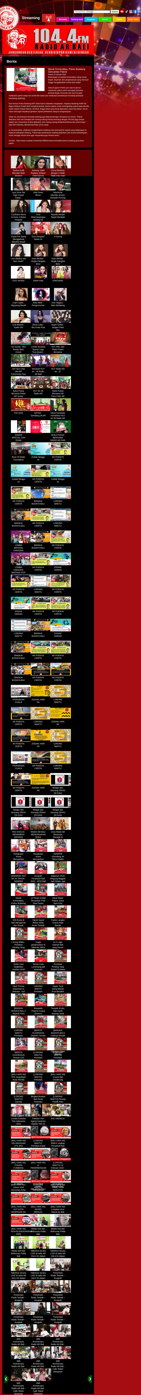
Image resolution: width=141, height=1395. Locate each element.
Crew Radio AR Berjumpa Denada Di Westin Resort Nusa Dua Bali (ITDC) (60, 837)
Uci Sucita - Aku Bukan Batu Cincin (21, 348)
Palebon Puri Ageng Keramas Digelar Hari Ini (41, 1120)
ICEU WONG (21, 279)
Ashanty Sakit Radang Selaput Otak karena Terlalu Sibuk (41, 173)
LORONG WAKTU (60, 501)
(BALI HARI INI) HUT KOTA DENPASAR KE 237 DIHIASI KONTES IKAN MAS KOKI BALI (21, 1212)
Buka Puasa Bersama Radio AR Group (21, 392)
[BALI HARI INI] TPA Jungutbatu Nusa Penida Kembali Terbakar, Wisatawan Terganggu (21, 1081)
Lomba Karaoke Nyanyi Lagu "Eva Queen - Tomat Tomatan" (41, 350)
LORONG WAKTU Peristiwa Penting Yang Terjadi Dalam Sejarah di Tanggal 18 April (21, 1037)
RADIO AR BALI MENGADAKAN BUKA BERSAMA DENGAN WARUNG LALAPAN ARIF (41, 839)
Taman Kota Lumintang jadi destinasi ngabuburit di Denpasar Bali (41, 968)
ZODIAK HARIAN (60, 567)
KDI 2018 (21, 412)
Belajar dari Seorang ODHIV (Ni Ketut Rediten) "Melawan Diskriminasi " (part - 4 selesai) (60, 817)
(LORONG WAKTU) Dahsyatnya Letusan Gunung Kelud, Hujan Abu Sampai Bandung (41, 1191)
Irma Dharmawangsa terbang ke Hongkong (41, 217)
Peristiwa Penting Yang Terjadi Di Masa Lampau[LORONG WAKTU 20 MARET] (60, 970)
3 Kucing (60, 235)
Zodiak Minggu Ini (41, 457)
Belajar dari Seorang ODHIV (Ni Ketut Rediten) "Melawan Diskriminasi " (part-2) (21, 817)
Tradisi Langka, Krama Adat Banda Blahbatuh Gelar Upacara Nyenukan (60, 925)
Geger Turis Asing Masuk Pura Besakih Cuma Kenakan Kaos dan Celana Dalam (60, 992)
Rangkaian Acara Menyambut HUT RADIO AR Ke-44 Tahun (21, 858)
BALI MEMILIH (60, 1117)
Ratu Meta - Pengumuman (41, 302)
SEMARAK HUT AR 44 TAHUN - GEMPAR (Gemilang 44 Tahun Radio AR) (21, 881)
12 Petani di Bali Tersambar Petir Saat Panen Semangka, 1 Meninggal (41, 902)
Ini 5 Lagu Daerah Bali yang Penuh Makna (60, 945)
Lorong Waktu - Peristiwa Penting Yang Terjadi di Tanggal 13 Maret (21, 948)
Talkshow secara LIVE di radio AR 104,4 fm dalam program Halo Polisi (41, 1255)
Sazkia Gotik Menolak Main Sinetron (21, 172)
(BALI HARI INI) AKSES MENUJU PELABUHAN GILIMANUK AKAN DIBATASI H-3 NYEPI (41, 1213)
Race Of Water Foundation (21, 457)
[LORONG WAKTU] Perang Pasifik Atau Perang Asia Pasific (60, 1100)
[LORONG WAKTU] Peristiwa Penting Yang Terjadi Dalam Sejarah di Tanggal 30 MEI (41, 1081)
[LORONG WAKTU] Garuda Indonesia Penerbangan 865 (21, 1102)
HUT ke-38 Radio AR (41, 391)
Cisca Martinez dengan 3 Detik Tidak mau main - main (60, 173)
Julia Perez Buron (41, 192)
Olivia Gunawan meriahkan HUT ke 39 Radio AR (60, 414)
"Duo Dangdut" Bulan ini (41, 236)
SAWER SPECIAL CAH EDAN (21, 436)
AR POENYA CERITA (60, 457)
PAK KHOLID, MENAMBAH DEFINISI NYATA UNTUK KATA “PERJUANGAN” (21, 837)
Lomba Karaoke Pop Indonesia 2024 (21, 1120)
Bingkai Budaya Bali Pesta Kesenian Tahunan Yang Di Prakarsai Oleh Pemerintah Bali (41, 1103)
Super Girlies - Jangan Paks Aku (60, 326)
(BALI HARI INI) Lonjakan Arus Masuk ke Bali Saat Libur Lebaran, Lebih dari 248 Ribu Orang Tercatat (60, 1213)
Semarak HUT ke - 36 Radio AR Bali (41, 370)
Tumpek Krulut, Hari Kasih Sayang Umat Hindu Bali (60, 1011)
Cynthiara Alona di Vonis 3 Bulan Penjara (21, 216)
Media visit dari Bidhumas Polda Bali (41, 1230)
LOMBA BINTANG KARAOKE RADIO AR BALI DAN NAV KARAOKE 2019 (21, 551)
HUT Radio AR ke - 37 (60, 369)
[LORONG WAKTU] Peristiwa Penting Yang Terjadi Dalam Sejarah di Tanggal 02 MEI (41, 1059)
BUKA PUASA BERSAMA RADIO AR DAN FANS (60, 438)
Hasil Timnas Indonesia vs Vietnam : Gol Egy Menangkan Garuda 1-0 (21, 990)
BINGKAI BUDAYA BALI (41, 501)
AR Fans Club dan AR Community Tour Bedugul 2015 (21, 372)
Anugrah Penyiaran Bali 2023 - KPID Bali (41, 877)
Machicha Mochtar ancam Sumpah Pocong (60, 194)
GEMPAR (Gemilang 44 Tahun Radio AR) (60, 857)
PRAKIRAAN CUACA (21, 699)
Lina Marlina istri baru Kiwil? (21, 258)
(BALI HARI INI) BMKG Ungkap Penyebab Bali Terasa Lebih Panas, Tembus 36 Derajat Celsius (60, 1147)
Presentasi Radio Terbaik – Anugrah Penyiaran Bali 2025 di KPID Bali (60, 1278)
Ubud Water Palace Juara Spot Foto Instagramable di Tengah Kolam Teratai (60, 903)
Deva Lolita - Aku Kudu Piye (41, 325)
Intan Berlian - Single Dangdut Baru (41, 260)
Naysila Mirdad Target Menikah (60, 214)
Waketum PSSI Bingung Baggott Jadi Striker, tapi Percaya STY (60, 879)
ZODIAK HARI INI (41, 699)
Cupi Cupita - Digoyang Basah (21, 302)
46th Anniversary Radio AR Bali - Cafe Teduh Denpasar (21, 1343)
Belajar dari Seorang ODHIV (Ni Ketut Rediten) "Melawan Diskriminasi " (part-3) (41, 817)
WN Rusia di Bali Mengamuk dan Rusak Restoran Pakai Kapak (21, 924)
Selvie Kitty (41, 279)
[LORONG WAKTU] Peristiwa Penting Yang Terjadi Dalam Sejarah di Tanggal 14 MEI (60, 1059)
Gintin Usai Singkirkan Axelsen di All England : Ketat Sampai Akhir (21, 968)
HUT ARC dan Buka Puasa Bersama (60, 348)
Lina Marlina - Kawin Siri (21, 325)
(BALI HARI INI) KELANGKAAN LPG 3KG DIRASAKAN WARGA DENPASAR (21, 1146)
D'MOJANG (60, 279)
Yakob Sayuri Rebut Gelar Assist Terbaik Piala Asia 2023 (41, 923)
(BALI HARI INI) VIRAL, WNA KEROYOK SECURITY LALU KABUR (60, 1188)
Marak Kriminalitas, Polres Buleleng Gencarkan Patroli (21, 902)
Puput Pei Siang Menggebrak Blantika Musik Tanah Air (21, 239)
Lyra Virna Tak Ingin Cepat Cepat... (21, 194)
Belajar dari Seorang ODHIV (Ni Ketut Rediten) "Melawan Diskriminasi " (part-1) (60, 795)
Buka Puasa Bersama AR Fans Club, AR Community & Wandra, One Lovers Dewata (60, 396)
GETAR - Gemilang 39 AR (41, 413)
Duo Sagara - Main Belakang (60, 302)
